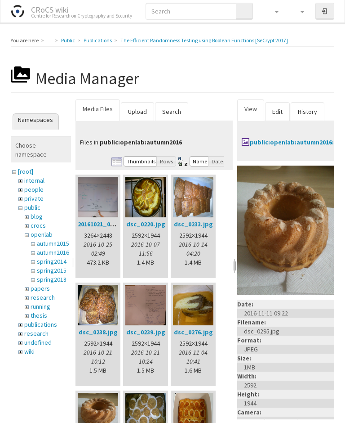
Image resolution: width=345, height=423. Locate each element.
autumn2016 (53, 252)
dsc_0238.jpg (98, 332)
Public (68, 40)
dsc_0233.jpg (193, 224)
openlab (42, 234)
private (34, 198)
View (250, 109)
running (40, 306)
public (32, 207)
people (34, 189)
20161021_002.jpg (103, 224)
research (43, 297)
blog (37, 216)
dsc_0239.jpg (145, 332)
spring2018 (51, 279)
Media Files (98, 109)
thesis (39, 315)
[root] (25, 171)
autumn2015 (53, 243)
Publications (98, 40)
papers (40, 288)
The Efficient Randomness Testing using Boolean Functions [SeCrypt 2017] (204, 40)
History (307, 112)
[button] (272, 11)
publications (40, 324)
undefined (38, 342)
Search (171, 112)
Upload (137, 112)
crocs (38, 225)
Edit (277, 112)
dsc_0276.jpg (193, 332)
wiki (29, 351)
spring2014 (51, 261)
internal (34, 180)
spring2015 (51, 270)
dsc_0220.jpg (145, 224)
